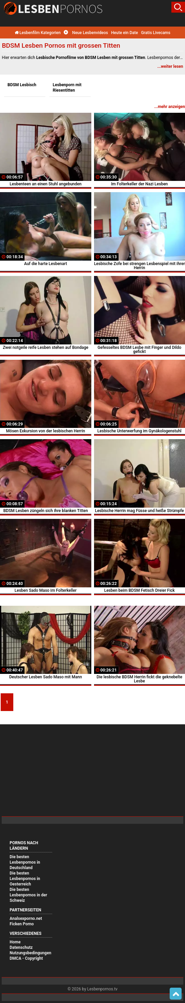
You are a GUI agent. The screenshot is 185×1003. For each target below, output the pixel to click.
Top (175, 994)
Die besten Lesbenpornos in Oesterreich (25, 878)
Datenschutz (21, 947)
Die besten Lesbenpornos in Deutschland (25, 862)
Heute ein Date (124, 32)
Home (15, 942)
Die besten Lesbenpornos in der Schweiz (28, 895)
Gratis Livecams (155, 32)
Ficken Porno (22, 924)
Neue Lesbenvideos (86, 32)
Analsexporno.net (26, 918)
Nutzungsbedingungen (30, 953)
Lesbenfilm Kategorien (38, 32)
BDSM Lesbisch (21, 84)
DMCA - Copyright (26, 958)
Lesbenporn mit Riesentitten (67, 87)
